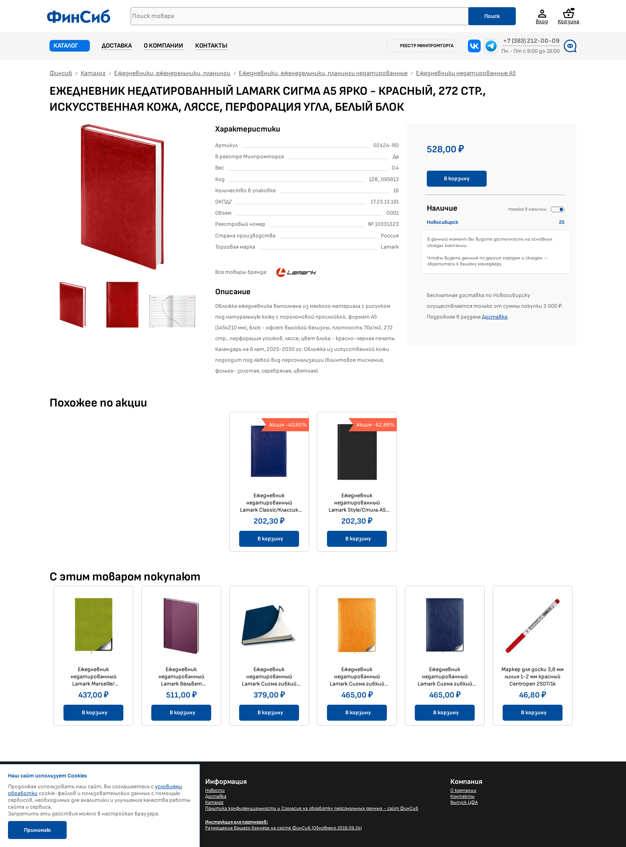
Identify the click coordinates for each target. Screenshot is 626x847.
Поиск (492, 16)
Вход (542, 21)
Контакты (211, 46)
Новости (215, 790)
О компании (163, 46)
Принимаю (37, 830)
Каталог (65, 46)
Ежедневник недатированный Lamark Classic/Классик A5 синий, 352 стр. (269, 503)
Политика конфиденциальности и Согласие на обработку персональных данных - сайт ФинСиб (311, 808)
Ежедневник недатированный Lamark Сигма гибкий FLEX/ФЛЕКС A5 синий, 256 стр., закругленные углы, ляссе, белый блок (445, 677)
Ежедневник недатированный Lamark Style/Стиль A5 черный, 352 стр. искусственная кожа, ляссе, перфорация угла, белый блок (357, 503)
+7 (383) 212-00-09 (531, 41)
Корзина (568, 16)
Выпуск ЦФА (464, 802)
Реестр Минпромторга (427, 46)
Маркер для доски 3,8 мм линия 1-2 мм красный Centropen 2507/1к (532, 676)
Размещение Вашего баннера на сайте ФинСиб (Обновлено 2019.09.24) (283, 825)
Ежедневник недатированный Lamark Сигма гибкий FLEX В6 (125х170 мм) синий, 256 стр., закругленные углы (269, 677)
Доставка (117, 46)
